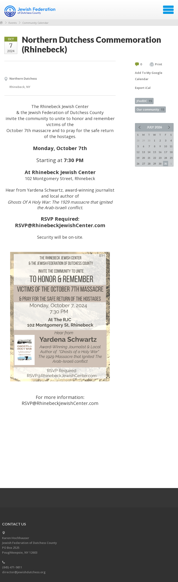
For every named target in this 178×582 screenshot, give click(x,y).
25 (171, 157)
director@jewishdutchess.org (24, 572)
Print (156, 64)
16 (160, 152)
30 (160, 163)
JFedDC (144, 101)
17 (165, 152)
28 (149, 163)
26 (138, 163)
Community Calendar (35, 22)
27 (143, 163)
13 (143, 152)
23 (160, 157)
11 (171, 146)
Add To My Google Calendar (148, 76)
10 (165, 146)
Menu (168, 10)
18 (171, 152)
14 (149, 152)
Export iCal (143, 88)
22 (154, 157)
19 (138, 157)
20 (143, 157)
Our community (150, 109)
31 (165, 163)
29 (154, 163)
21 (149, 157)
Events (13, 22)
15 (154, 152)
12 (138, 152)
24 (165, 157)
